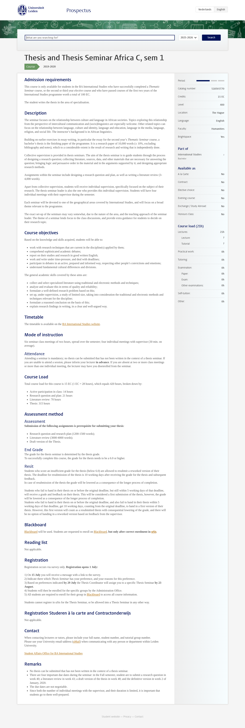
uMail (76, 641)
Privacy (127, 716)
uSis (153, 531)
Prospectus (78, 10)
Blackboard (31, 531)
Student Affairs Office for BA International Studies (53, 653)
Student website (111, 716)
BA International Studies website (81, 324)
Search (211, 37)
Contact (139, 716)
